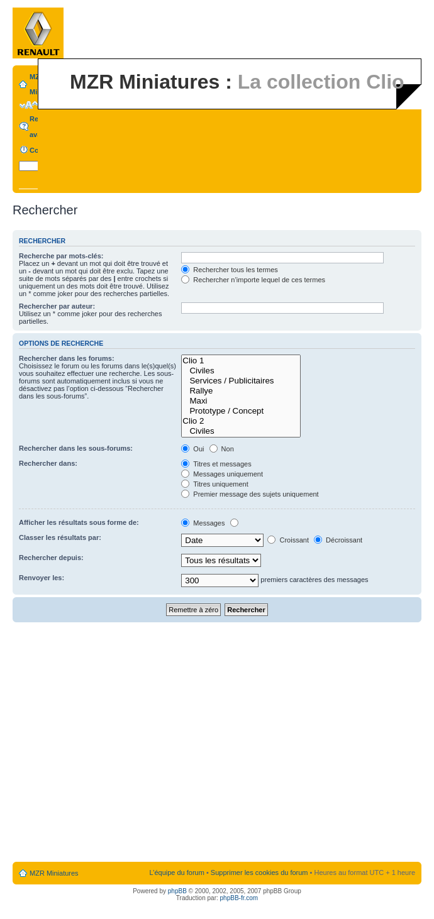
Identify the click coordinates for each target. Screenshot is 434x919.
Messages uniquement (222, 474)
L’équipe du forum (176, 872)
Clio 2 (240, 421)
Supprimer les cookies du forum (259, 872)
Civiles (240, 371)
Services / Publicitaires (240, 381)
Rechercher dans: (48, 463)
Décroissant (338, 540)
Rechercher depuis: (51, 557)
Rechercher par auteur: (57, 306)
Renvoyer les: (41, 577)
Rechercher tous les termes (229, 269)
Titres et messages (216, 464)
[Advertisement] (118, 743)
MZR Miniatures (54, 873)
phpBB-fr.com (239, 897)
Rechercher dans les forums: (66, 358)
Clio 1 (240, 361)
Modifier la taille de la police (28, 105)
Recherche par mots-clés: (61, 256)
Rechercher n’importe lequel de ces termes (253, 279)
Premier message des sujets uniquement (249, 494)
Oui (192, 449)
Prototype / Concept (240, 411)
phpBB (177, 891)
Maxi (240, 401)
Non (221, 449)
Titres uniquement (214, 484)
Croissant (288, 540)
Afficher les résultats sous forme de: (79, 522)
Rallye (240, 391)
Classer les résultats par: (60, 537)
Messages (203, 523)
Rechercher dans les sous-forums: (76, 448)
